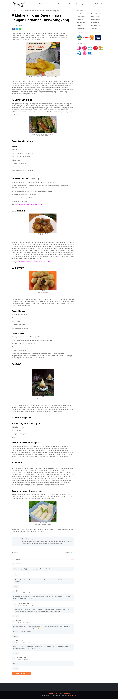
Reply (15, 586)
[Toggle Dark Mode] (101, 3)
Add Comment (21, 673)
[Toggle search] (104, 3)
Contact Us (51, 693)
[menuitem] (32, 4)
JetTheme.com (72, 695)
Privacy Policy (65, 693)
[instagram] (92, 4)
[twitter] (95, 4)
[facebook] (90, 4)
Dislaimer (58, 693)
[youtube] (98, 4)
